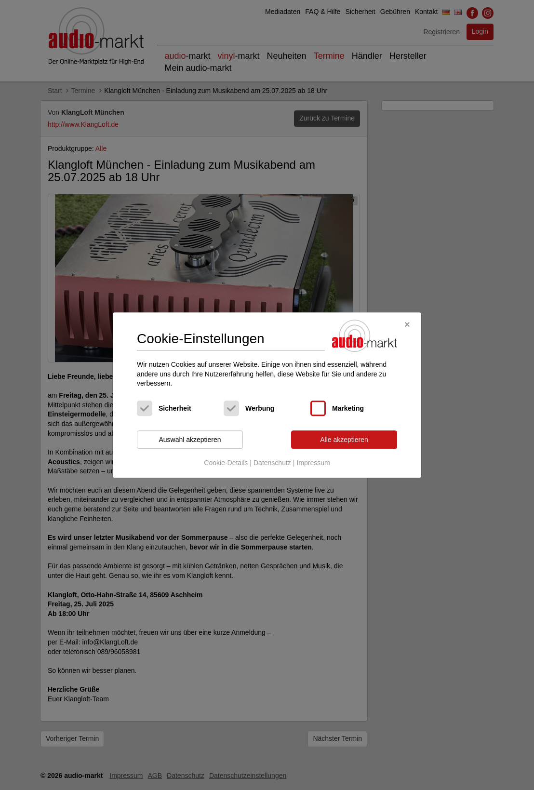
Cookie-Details (226, 463)
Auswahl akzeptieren (190, 439)
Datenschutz (272, 463)
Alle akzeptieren (344, 439)
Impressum (313, 463)
